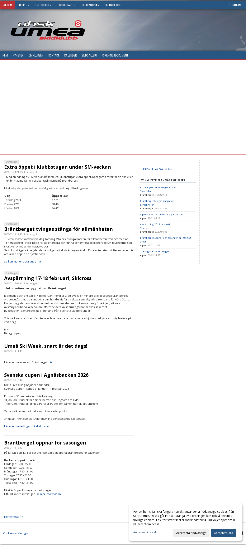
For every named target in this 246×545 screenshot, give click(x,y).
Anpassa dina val (144, 532)
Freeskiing (43, 5)
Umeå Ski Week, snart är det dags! (45, 346)
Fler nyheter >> (13, 517)
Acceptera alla (223, 533)
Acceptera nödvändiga (191, 533)
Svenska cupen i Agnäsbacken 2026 (46, 375)
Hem (7, 5)
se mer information (49, 494)
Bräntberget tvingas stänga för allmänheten (58, 229)
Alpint (23, 5)
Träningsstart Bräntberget (154, 251)
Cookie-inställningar (15, 533)
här (50, 362)
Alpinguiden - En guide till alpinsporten (161, 214)
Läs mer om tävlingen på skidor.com (26, 426)
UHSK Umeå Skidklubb (157, 169)
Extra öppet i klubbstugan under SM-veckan (57, 166)
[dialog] (185, 522)
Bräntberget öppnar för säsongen (45, 442)
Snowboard (67, 5)
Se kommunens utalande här (22, 261)
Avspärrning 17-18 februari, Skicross (47, 278)
